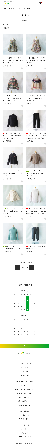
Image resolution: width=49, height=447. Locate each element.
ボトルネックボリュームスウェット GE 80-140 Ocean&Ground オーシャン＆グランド (36, 211)
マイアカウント (24, 425)
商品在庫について (24, 405)
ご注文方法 (24, 385)
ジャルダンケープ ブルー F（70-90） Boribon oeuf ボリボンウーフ (14, 211)
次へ (31, 267)
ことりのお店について (24, 363)
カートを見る (24, 429)
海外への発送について (24, 401)
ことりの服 (11, 8)
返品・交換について (24, 397)
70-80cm (28, 8)
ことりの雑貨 (24, 371)
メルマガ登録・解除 (24, 437)
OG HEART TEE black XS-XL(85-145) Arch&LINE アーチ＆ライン (13, 173)
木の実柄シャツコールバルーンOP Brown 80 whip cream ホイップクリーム (13, 60)
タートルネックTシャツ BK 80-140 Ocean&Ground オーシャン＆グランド (13, 135)
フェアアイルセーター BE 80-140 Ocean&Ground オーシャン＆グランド (36, 98)
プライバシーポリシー (24, 419)
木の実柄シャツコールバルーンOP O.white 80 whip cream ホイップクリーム (36, 60)
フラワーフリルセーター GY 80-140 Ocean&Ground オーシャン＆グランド (13, 98)
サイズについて (24, 415)
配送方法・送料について (24, 393)
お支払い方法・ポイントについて (24, 389)
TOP (5, 8)
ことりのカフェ (24, 375)
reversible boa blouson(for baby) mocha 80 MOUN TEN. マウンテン (36, 173)
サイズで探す (20, 8)
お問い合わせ (24, 433)
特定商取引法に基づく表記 (24, 381)
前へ (17, 267)
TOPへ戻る (24, 346)
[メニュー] (46, 3)
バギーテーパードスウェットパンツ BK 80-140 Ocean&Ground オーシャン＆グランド (36, 135)
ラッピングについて (24, 411)
